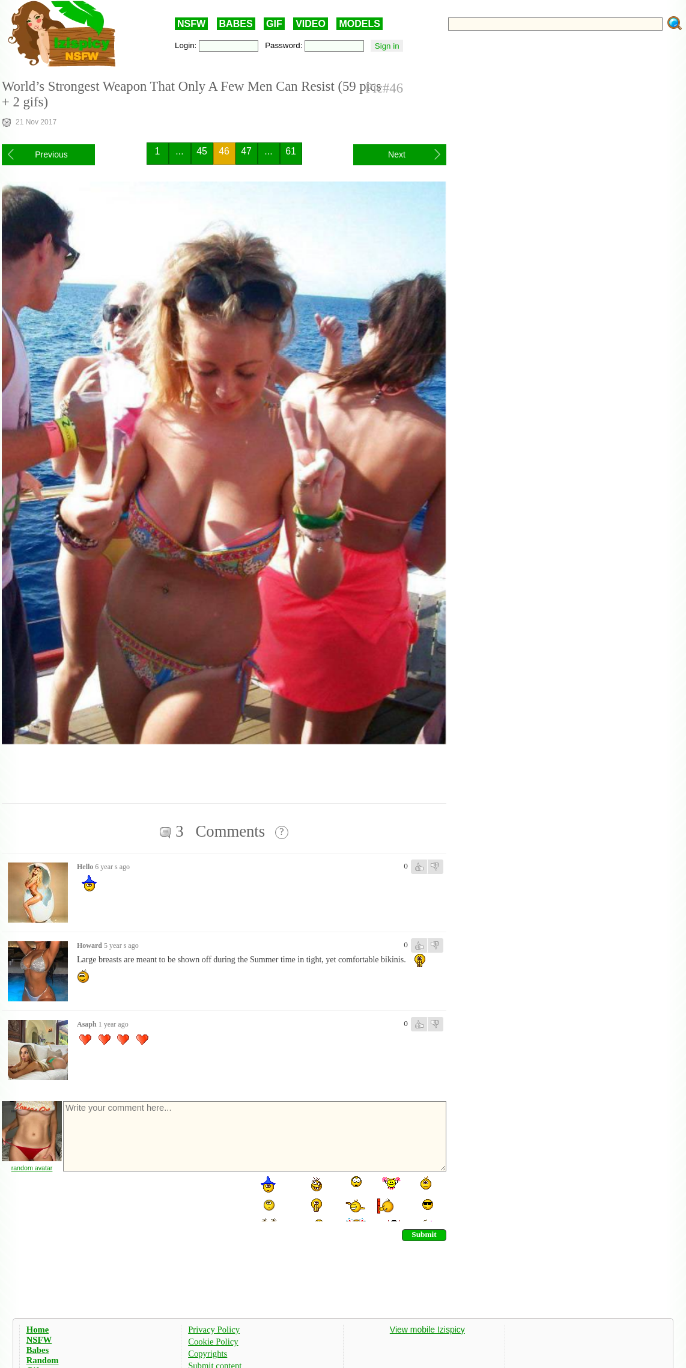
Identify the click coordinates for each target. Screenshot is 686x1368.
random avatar (32, 1167)
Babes (37, 1350)
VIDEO (311, 24)
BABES (236, 24)
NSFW (191, 24)
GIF (274, 24)
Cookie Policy (213, 1341)
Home (37, 1329)
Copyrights (207, 1353)
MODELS (359, 24)
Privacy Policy (214, 1329)
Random (42, 1360)
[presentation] (153, 1197)
